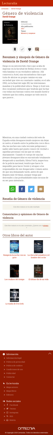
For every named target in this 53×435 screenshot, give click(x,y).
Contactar (10, 377)
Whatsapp (12, 189)
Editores (9, 395)
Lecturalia (5, 9)
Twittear (31, 189)
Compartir (22, 189)
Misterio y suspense (28, 33)
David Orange (16, 9)
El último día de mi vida (38, 279)
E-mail (40, 189)
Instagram (13, 412)
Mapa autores (12, 387)
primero (45, 226)
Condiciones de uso (14, 369)
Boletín (12, 420)
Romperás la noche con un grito (14, 256)
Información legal (13, 358)
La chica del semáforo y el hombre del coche (38, 256)
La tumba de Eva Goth (14, 303)
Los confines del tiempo (14, 279)
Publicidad (11, 373)
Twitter (12, 408)
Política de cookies (14, 365)
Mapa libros (11, 391)
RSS (11, 416)
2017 (22, 29)
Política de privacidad (15, 362)
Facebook (13, 405)
